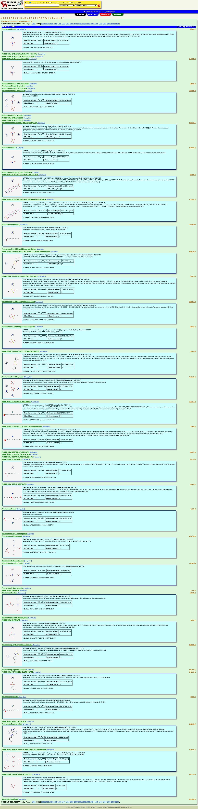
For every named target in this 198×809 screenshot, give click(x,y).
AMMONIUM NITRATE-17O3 (12, 118)
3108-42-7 (193, 175)
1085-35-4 (193, 351)
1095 (96, 24)
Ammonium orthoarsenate (12, 536)
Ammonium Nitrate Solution (12, 115)
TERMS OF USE (90, 807)
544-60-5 (193, 509)
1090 (76, 24)
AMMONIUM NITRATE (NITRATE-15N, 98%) (18, 56)
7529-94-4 (193, 426)
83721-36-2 (192, 672)
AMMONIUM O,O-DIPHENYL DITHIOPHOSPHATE (21, 351)
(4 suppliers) (29, 86)
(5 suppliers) (33, 59)
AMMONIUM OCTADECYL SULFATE (16, 452)
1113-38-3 (193, 590)
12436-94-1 (192, 123)
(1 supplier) (28, 91)
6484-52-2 (193, 29)
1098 (108, 24)
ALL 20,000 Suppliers (108, 12)
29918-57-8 (192, 302)
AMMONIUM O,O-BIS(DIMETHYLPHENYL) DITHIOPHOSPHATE (26, 251)
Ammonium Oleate (9, 509)
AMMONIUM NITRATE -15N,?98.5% (15, 59)
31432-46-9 (192, 59)
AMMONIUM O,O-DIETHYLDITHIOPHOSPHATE (20, 276)
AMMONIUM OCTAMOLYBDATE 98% (16, 454)
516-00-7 (193, 620)
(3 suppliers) (23, 224)
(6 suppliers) (41, 123)
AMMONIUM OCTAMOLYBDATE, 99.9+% (17, 457)
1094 (92, 24)
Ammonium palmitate (10, 697)
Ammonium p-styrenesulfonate (14, 670)
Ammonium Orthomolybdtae (13, 561)
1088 (67, 24)
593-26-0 (193, 697)
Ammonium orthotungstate (12, 563)
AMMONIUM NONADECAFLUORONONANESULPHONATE (24, 199)
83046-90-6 (192, 799)
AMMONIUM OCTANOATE (12, 459)
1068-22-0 (193, 276)
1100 (117, 24)
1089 (72, 24)
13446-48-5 (192, 147)
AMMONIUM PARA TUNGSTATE (14, 722)
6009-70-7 (193, 593)
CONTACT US (118, 807)
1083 (47, 24)
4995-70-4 (193, 452)
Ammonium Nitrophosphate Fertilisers (17, 172)
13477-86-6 (192, 536)
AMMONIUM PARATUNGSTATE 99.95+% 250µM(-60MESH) (24, 749)
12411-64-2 (192, 377)
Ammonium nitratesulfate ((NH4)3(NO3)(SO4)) (19, 123)
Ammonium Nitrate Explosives (14, 86)
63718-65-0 (192, 224)
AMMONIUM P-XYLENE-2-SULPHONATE (17, 672)
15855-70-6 (192, 563)
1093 (88, 24)
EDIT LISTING (108, 807)
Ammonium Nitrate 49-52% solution (15, 83)
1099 (113, 24)
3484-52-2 (193, 83)
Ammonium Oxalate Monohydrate (15, 618)
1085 (55, 24)
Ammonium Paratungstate (12, 724)
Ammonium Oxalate (9, 593)
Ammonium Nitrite (9, 147)
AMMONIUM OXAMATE (11, 620)
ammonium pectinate (10, 799)
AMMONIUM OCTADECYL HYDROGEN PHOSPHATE (22, 426)
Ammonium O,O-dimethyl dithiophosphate (18, 326)
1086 (59, 24)
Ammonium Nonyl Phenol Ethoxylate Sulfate (19, 249)
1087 (63, 24)
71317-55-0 (192, 401)
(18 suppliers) (27, 377)
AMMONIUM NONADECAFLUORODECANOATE (20, 175)
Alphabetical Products (90, 12)
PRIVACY (100, 807)
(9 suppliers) (42, 276)
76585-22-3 (192, 749)
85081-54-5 (192, 251)
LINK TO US (127, 807)
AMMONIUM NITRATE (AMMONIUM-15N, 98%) (19, 54)
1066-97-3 (193, 326)
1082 (43, 24)
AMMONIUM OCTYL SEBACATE (14, 484)
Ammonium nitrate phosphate (13, 91)
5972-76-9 (193, 459)
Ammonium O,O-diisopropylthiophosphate (18, 302)
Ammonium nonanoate (11, 224)
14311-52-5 (192, 774)
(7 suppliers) (32, 617)
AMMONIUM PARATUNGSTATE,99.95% (17, 774)
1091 (80, 24)
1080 (33, 24)
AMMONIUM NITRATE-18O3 (12, 120)
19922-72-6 (192, 669)
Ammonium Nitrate (9, 29)
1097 (104, 24)
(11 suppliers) (20, 509)
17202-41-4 (192, 199)
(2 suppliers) (33, 83)
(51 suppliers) (21, 593)
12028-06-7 (192, 724)
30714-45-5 (192, 645)
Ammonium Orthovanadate (12, 588)
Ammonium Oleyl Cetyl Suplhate (14, 534)
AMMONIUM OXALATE (10, 590)
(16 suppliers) (26, 724)
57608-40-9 (192, 91)
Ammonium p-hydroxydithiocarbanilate (17, 645)
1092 (84, 24)
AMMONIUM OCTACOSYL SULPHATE (16, 402)
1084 (51, 24)
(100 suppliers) (21, 29)
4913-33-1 (193, 484)
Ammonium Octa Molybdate (12, 377)
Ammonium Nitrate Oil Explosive (14, 88)
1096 (100, 24)
